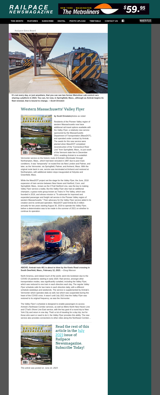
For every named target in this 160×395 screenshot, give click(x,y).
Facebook (124, 22)
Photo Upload (78, 21)
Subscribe (48, 21)
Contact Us (111, 21)
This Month (17, 21)
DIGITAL (62, 21)
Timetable (95, 21)
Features (32, 21)
